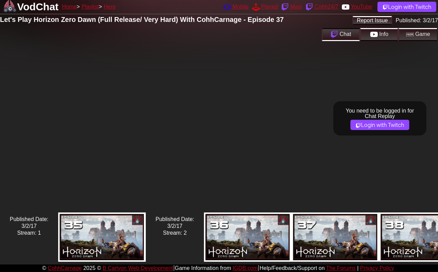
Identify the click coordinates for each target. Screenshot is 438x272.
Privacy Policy (377, 268)
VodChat (38, 6)
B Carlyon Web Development (138, 268)
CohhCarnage (65, 268)
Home (69, 7)
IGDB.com (245, 268)
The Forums (341, 268)
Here (110, 7)
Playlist (90, 7)
